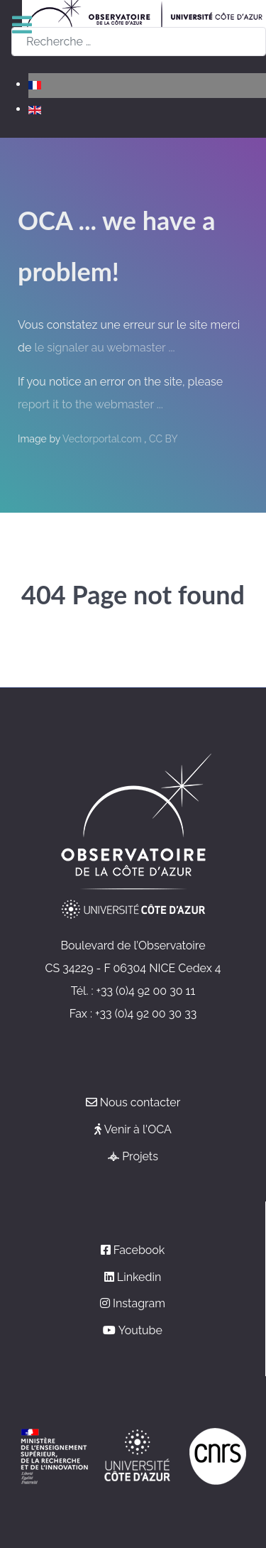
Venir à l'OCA (138, 1129)
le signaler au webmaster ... (104, 347)
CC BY (163, 439)
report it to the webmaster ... (90, 404)
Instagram (139, 1303)
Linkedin (139, 1277)
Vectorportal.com (103, 439)
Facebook (139, 1250)
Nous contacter (140, 1102)
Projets (140, 1156)
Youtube (140, 1330)
